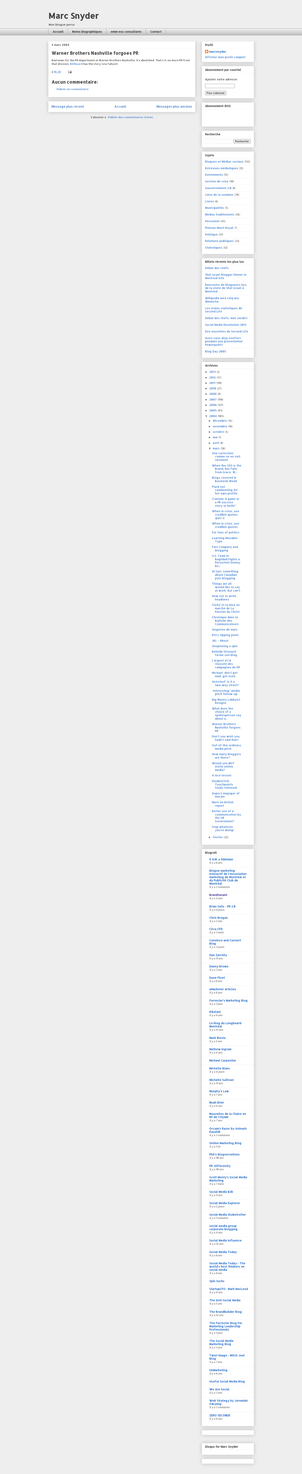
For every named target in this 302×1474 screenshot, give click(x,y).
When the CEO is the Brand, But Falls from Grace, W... (226, 469)
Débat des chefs (217, 268)
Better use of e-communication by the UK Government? (226, 816)
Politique (211, 234)
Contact (155, 31)
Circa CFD (216, 929)
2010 (213, 388)
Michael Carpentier (222, 1060)
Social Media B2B (221, 1191)
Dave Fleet (217, 977)
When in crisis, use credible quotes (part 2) (225, 514)
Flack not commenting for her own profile (225, 490)
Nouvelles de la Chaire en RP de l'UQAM (227, 1115)
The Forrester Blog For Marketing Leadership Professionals (225, 1326)
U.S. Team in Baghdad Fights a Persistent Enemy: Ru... (226, 561)
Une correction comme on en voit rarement (226, 456)
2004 (213, 416)
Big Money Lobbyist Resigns (226, 701)
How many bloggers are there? (226, 755)
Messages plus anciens (174, 106)
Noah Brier (216, 1102)
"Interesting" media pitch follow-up (226, 692)
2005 (213, 410)
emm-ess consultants (126, 31)
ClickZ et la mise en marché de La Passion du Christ (226, 608)
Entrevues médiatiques (221, 168)
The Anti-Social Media (224, 1300)
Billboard (76, 63)
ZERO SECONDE (219, 1415)
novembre (220, 426)
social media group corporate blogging (223, 1227)
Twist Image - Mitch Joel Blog (227, 1357)
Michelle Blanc (219, 1068)
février (218, 837)
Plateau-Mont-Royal (219, 227)
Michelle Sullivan (221, 1080)
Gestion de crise (216, 181)
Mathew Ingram (220, 1049)
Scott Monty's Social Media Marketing (228, 1178)
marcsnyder (217, 51)
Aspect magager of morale (226, 795)
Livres (209, 201)
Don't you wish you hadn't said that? (226, 738)
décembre (220, 420)
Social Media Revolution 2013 (225, 324)
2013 (213, 371)
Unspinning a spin (225, 646)
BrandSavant (218, 895)
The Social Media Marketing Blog (221, 1342)
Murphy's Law (219, 1091)
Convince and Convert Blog (225, 942)
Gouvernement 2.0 (218, 188)
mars (216, 448)
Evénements (214, 174)
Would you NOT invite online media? (223, 766)
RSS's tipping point (225, 635)
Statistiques (213, 247)
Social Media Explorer (224, 1203)
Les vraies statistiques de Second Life (223, 309)
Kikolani (215, 1012)
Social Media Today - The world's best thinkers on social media (227, 1266)
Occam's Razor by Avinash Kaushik (228, 1130)
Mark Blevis (217, 1038)
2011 (212, 383)
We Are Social (219, 1389)
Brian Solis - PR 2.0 (222, 906)
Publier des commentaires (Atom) (130, 117)
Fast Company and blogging (225, 548)
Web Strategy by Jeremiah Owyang (228, 1402)
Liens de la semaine (219, 194)
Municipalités (214, 207)
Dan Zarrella (218, 955)
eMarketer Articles (222, 989)
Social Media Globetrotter (227, 1214)
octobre (219, 431)
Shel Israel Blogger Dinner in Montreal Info (225, 276)
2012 (213, 377)
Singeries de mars (225, 629)
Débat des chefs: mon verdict (226, 318)
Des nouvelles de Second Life (226, 331)
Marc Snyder (73, 16)
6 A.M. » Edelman (221, 859)
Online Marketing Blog (225, 1143)
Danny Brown (218, 966)
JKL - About (220, 640)
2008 (213, 393)
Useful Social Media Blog (227, 1381)
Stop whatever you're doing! (223, 828)
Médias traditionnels (219, 214)
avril (216, 443)
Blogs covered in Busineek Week (224, 479)
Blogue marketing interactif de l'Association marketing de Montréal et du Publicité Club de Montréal (227, 877)
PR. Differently (219, 1166)
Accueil (58, 31)
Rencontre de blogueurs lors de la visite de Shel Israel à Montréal (226, 288)
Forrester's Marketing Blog (228, 1000)
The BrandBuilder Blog (225, 1311)
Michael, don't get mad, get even (225, 674)
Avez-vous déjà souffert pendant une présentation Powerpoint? (224, 341)
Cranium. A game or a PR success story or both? (225, 502)
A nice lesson (221, 775)
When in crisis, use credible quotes (225, 525)
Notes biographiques (87, 31)
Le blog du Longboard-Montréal (225, 1024)
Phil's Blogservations (224, 1154)
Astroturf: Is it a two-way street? (225, 683)
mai (215, 437)
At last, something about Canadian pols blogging (225, 575)
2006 (213, 405)
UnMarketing (218, 1370)
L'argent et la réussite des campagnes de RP (226, 664)
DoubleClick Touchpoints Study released (224, 784)
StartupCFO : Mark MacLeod (228, 1289)
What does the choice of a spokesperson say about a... (226, 713)
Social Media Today (223, 1252)
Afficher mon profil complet (225, 57)
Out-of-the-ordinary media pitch (226, 746)
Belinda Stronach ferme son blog (224, 653)
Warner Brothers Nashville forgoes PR (226, 727)
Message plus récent (68, 106)
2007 (213, 399)
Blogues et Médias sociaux (224, 161)
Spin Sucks (216, 1281)
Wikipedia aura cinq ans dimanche (222, 299)
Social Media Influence (225, 1240)
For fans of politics (225, 532)
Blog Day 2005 (215, 351)
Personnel (212, 221)
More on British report (223, 803)
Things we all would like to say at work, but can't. (226, 587)
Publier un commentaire (72, 89)
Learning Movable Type (225, 539)
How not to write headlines (224, 597)
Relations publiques (219, 241)
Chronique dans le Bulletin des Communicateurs (225, 620)
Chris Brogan (218, 917)
